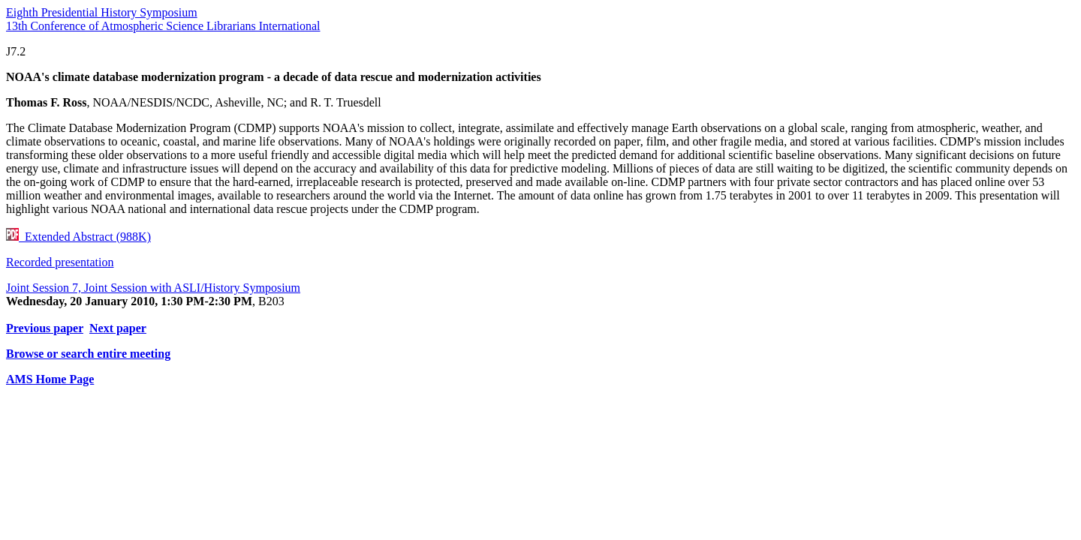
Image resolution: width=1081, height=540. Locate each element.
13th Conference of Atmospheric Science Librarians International (163, 26)
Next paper (117, 328)
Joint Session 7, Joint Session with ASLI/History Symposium (153, 287)
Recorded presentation (60, 262)
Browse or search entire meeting (88, 353)
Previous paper (44, 328)
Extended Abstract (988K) (78, 236)
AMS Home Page (50, 379)
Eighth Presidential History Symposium (101, 12)
